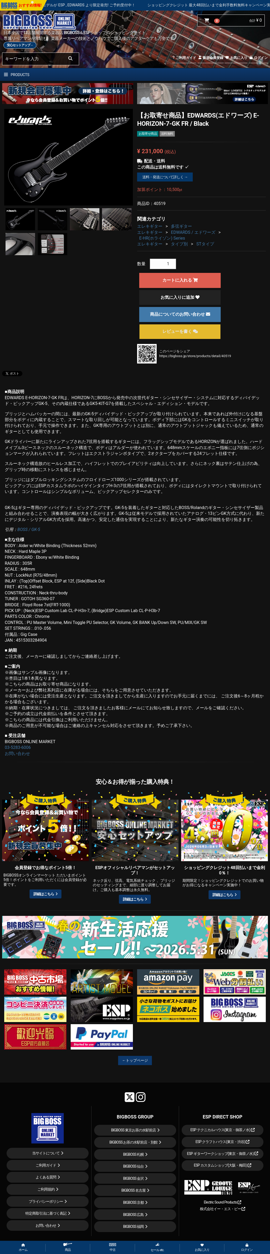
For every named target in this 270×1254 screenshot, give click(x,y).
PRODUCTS (16, 75)
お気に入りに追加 (180, 297)
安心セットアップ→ (20, 45)
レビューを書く (180, 331)
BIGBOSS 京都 (133, 1202)
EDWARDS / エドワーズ (193, 232)
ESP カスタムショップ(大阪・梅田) (222, 1165)
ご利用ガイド (184, 58)
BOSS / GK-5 (28, 529)
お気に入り (236, 58)
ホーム (23, 1247)
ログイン (258, 58)
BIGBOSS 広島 (133, 1215)
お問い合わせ (17, 753)
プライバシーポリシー (46, 1201)
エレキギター (149, 226)
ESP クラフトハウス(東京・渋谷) (222, 1142)
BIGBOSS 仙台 (133, 1166)
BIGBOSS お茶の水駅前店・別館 (133, 1142)
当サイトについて (46, 1153)
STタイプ (205, 243)
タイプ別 (179, 243)
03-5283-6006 (18, 747)
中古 (112, 1247)
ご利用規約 (46, 1189)
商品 (67, 1247)
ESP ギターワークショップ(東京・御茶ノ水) (222, 1154)
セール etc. (157, 1247)
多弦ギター (181, 226)
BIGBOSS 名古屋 (133, 1190)
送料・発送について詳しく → (164, 177)
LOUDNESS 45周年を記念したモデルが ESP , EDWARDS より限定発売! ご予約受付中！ (92, 5)
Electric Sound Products (222, 1202)
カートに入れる (180, 280)
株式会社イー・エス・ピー (222, 1209)
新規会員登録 (210, 58)
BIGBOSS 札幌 (133, 1154)
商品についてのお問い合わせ (180, 314)
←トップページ (135, 1060)
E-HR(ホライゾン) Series (162, 238)
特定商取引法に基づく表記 (45, 1213)
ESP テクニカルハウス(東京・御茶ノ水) (222, 1130)
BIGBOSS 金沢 (133, 1178)
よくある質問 (46, 1177)
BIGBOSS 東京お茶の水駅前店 (133, 1130)
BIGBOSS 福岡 (133, 1226)
